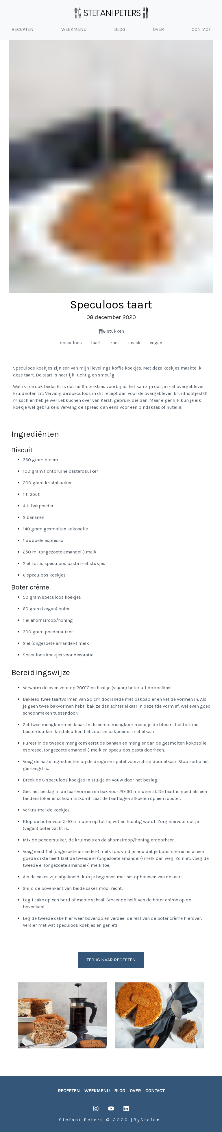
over (135, 1090)
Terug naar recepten (111, 960)
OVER (158, 29)
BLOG (119, 29)
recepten (69, 1090)
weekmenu (97, 1090)
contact (154, 1090)
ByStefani (148, 1119)
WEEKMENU (73, 29)
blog (119, 1090)
